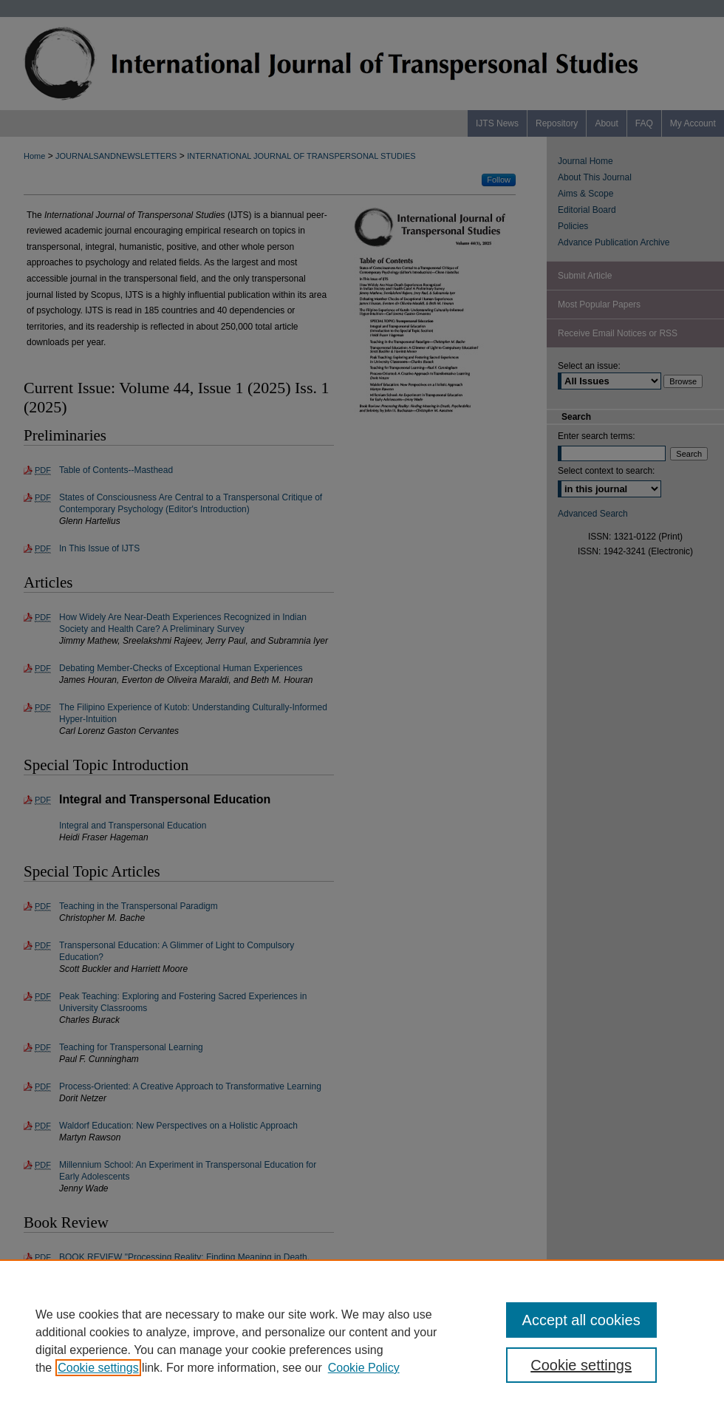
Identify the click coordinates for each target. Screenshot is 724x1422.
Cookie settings (98, 1367)
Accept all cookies (581, 1320)
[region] (362, 1340)
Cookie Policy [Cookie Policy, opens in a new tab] (364, 1367)
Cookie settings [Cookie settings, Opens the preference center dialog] (581, 1365)
